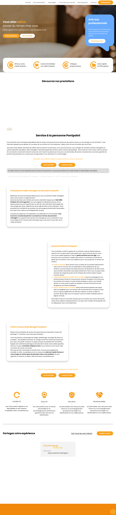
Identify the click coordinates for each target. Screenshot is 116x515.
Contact (93, 2)
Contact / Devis (66, 165)
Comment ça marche (67, 2)
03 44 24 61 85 (28, 36)
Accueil (28, 2)
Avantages (52, 2)
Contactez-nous (97, 41)
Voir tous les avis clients (81, 433)
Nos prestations (39, 2)
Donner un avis (105, 433)
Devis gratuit (105, 2)
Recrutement (83, 2)
